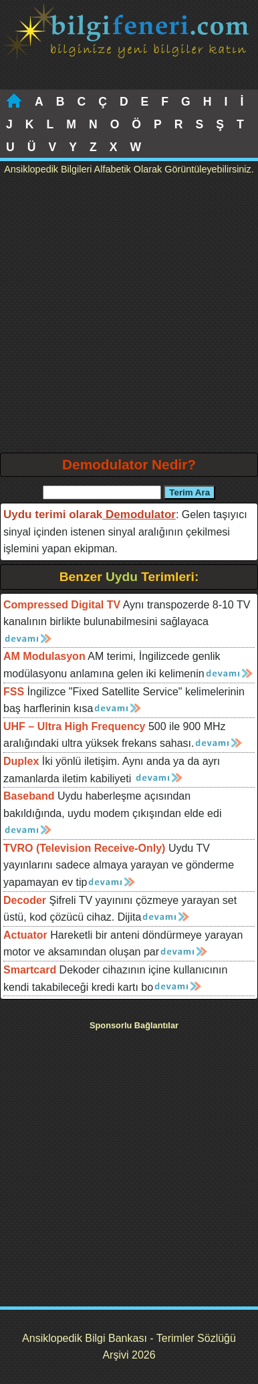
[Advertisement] (129, 317)
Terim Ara (189, 492)
